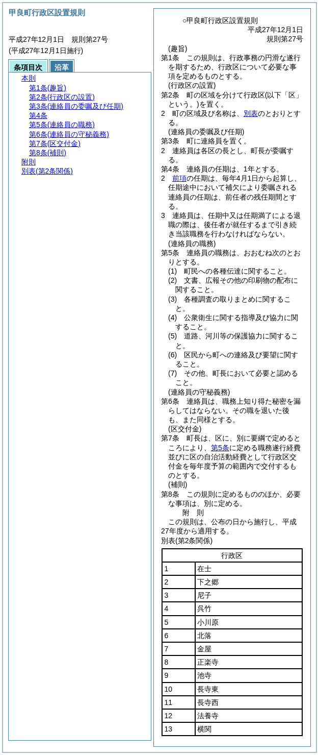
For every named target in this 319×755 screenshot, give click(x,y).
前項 (179, 178)
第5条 (220, 448)
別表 (251, 113)
